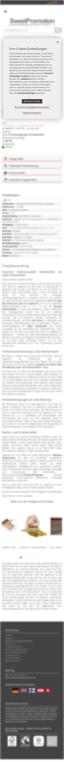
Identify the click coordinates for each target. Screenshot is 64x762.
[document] (32, 78)
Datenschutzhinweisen (35, 87)
